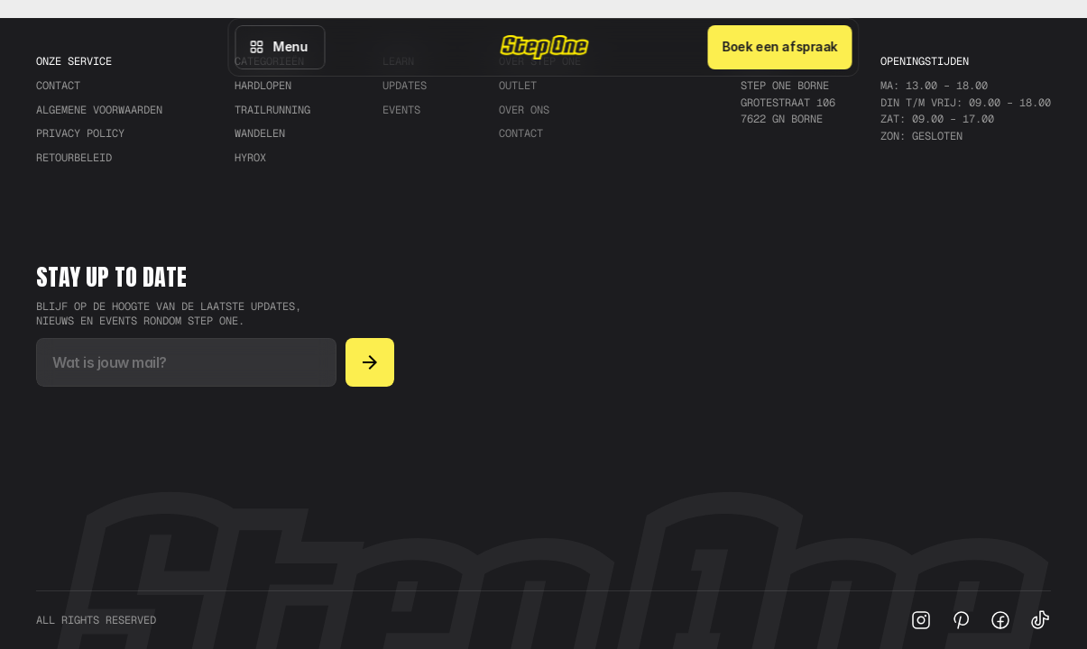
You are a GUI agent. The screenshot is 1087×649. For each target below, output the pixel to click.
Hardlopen (263, 85)
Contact (521, 133)
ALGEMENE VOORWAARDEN (99, 110)
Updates (404, 85)
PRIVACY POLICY (80, 133)
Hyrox (250, 158)
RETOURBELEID (74, 158)
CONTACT (58, 85)
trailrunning (272, 110)
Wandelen (260, 133)
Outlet (518, 85)
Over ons (524, 110)
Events (401, 110)
